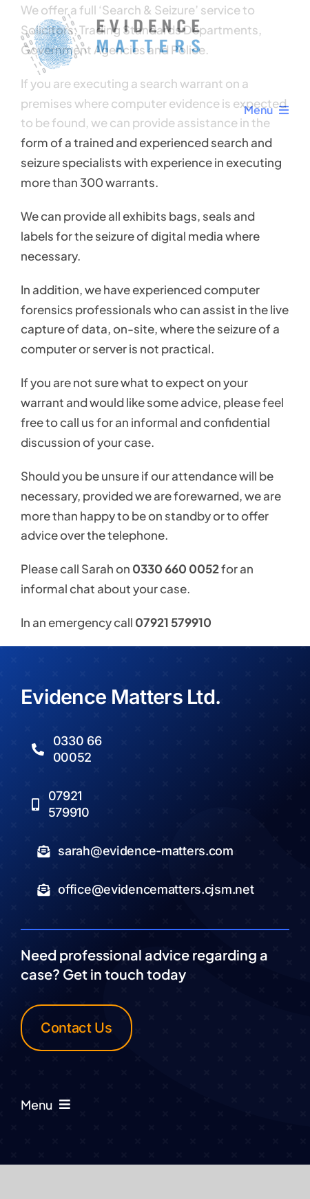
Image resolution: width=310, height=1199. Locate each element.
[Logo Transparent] (110, 19)
